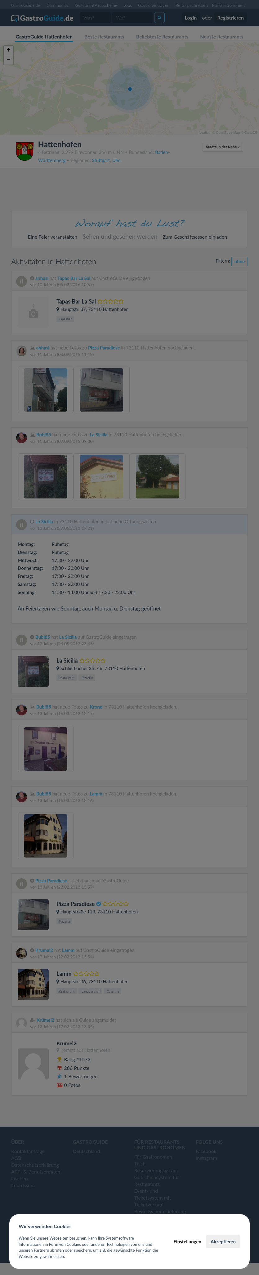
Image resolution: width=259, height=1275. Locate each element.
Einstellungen (187, 1241)
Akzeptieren (223, 1241)
